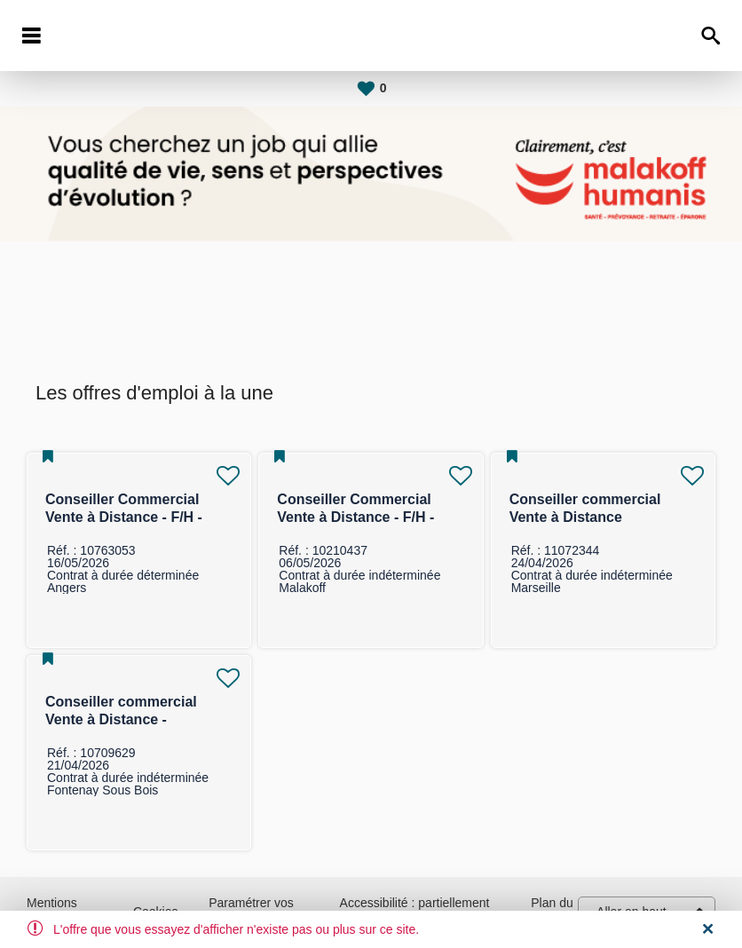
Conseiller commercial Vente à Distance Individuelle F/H (585, 517)
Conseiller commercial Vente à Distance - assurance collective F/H (128, 719)
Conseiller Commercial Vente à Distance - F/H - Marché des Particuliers (125, 517)
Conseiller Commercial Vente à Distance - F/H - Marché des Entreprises (357, 517)
